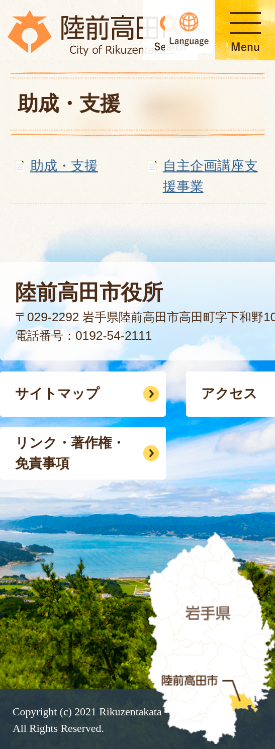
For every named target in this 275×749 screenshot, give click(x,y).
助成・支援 (64, 165)
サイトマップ (57, 393)
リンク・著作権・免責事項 (70, 453)
